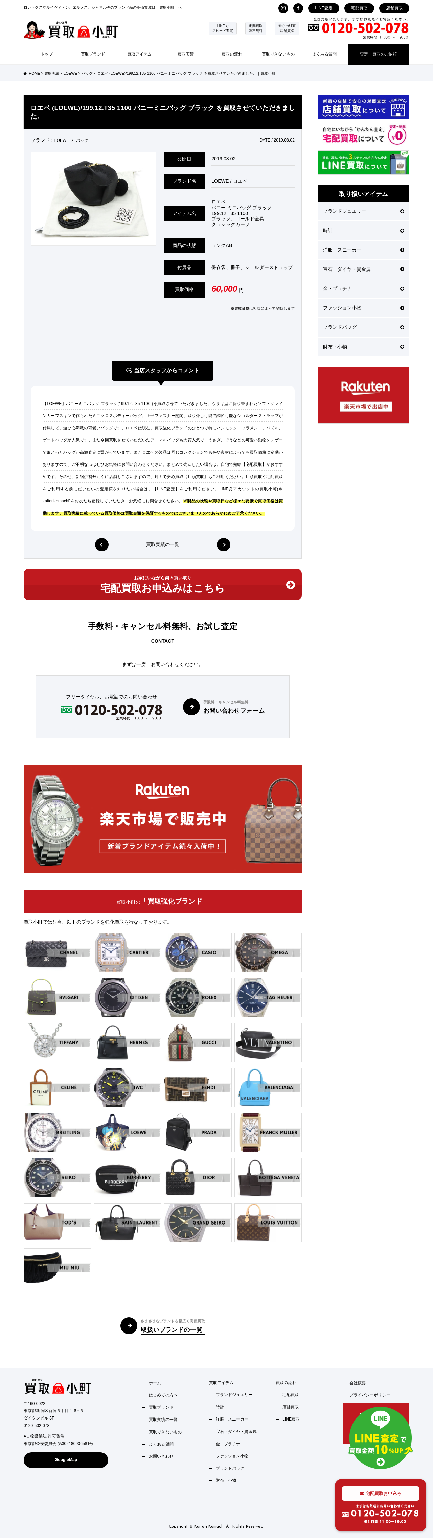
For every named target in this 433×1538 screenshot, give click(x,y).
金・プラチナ (363, 288)
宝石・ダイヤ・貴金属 (363, 269)
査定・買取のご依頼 (378, 54)
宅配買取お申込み (380, 1493)
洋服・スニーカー (363, 250)
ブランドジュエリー (363, 211)
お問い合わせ (161, 1456)
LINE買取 (291, 1419)
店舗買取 (394, 8)
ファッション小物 (363, 307)
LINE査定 (324, 8)
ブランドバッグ (363, 327)
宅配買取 (359, 8)
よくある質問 (324, 54)
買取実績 (186, 54)
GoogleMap (66, 1459)
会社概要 (357, 1383)
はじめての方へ (163, 1395)
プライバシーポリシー (369, 1395)
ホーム (155, 1383)
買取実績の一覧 (163, 544)
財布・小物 (363, 346)
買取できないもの (278, 54)
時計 (363, 230)
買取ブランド (93, 54)
